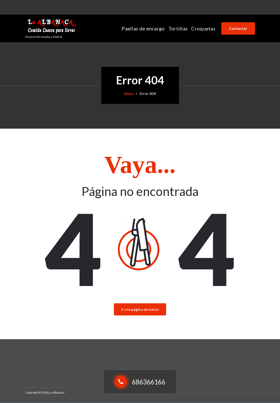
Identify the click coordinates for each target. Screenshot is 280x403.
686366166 (44, 6)
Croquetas (203, 28)
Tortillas (178, 28)
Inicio (129, 93)
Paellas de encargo (143, 28)
